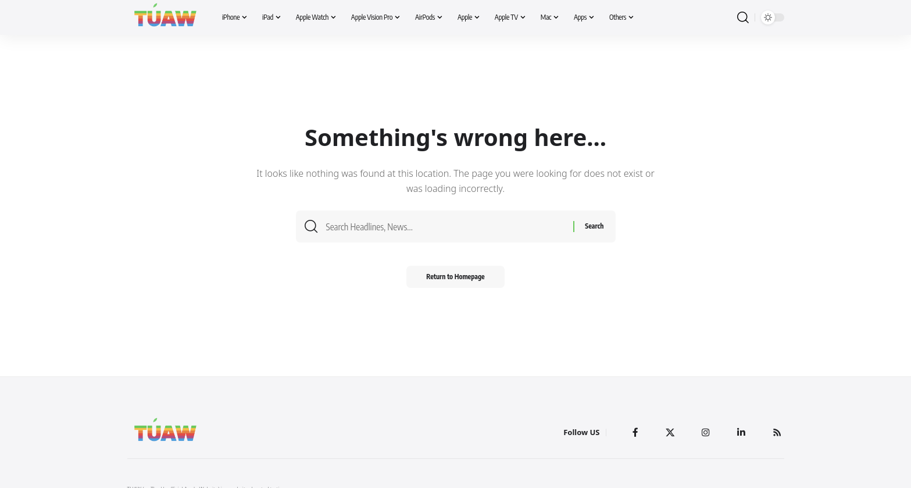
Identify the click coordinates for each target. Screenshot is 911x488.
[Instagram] (705, 432)
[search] (743, 17)
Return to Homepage (455, 280)
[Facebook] (634, 432)
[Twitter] (669, 432)
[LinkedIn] (741, 432)
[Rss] (776, 432)
